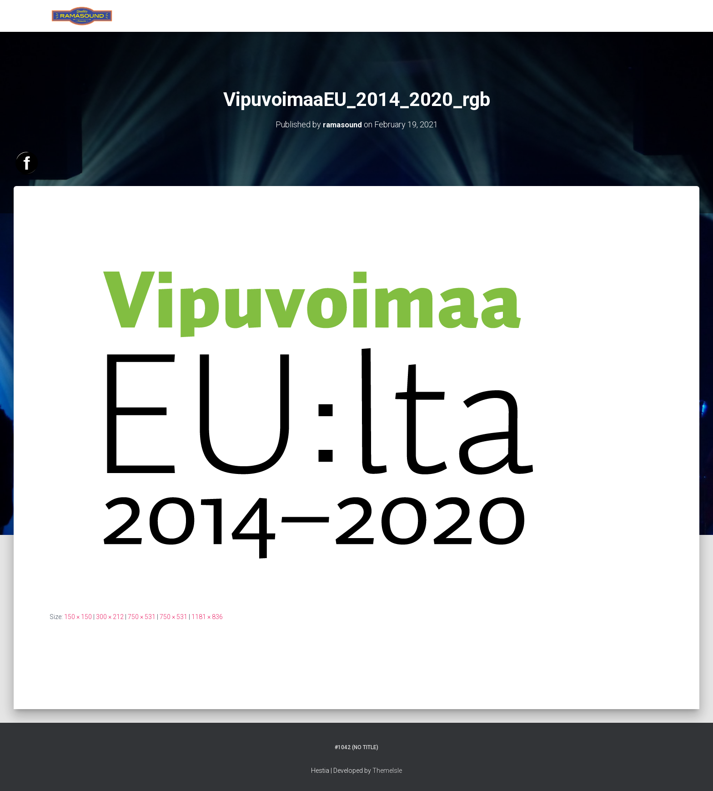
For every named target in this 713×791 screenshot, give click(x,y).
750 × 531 (142, 616)
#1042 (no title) (356, 747)
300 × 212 (110, 616)
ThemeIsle (387, 770)
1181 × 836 (207, 616)
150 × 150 (78, 616)
